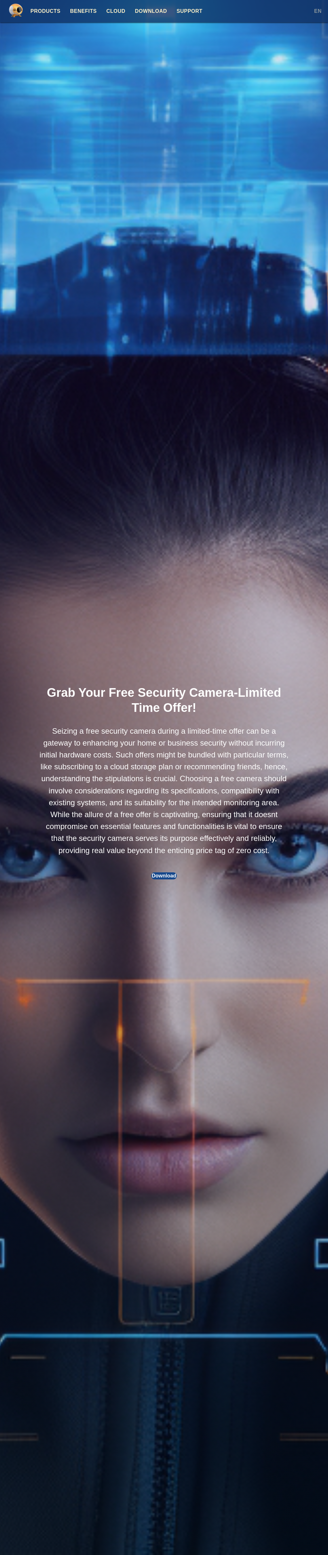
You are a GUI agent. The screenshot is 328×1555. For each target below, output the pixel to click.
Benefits (83, 11)
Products (45, 11)
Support (189, 11)
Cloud (115, 11)
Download (151, 11)
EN (318, 11)
